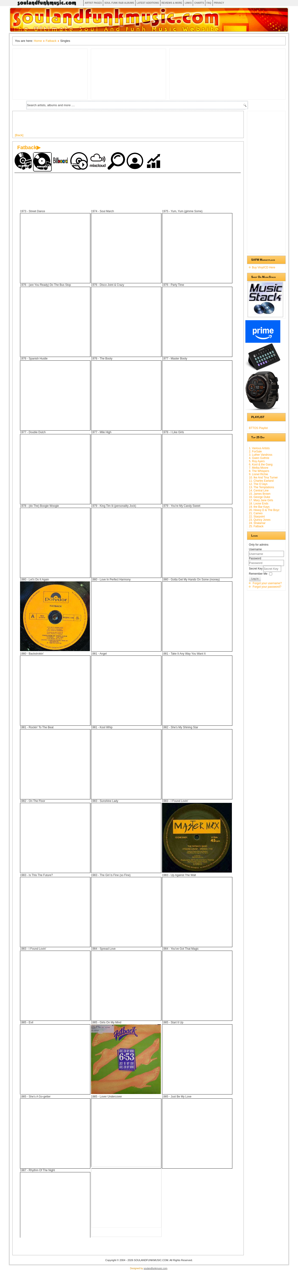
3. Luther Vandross (260, 454)
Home (38, 41)
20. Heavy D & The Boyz (264, 510)
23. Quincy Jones (260, 519)
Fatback (51, 41)
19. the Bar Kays (259, 506)
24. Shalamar (257, 523)
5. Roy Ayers (257, 461)
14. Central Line (259, 490)
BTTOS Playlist (258, 428)
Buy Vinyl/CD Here (263, 267)
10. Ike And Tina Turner (263, 477)
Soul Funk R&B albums (119, 3)
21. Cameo (256, 513)
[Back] (19, 135)
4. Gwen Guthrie (259, 458)
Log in (254, 578)
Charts (199, 3)
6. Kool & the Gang (260, 464)
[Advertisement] (99, 123)
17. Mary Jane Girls (261, 500)
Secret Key (256, 568)
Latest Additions (148, 3)
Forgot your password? (267, 586)
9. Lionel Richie (258, 474)
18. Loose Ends (258, 503)
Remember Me (258, 573)
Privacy (219, 3)
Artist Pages (93, 3)
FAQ (209, 3)
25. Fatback (256, 526)
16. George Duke (259, 497)
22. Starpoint (257, 516)
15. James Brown (260, 493)
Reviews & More (172, 3)
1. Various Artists (259, 448)
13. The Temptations (261, 487)
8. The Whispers (259, 471)
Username (255, 549)
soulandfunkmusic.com (155, 1268)
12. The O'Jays (258, 484)
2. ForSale (255, 451)
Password (255, 558)
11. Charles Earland (261, 480)
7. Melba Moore (258, 467)
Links (188, 3)
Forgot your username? (267, 583)
